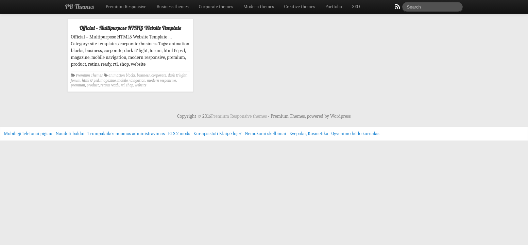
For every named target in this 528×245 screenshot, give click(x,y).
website (141, 85)
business (143, 75)
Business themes (172, 7)
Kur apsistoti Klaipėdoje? (217, 133)
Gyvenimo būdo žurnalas (355, 133)
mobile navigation (131, 80)
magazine (108, 80)
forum (76, 80)
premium (78, 85)
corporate (158, 75)
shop (129, 85)
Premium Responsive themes (239, 116)
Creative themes (299, 7)
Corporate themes (216, 7)
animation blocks (121, 75)
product (93, 85)
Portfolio (333, 7)
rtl (122, 85)
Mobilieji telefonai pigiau (28, 133)
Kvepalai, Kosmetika (308, 133)
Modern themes (258, 7)
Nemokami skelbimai (265, 133)
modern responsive (161, 80)
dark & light (177, 75)
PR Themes (79, 6)
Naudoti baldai (69, 133)
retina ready (109, 85)
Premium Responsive (125, 7)
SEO (356, 7)
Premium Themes (89, 75)
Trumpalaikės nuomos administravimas (126, 133)
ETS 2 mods (179, 133)
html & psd (90, 80)
